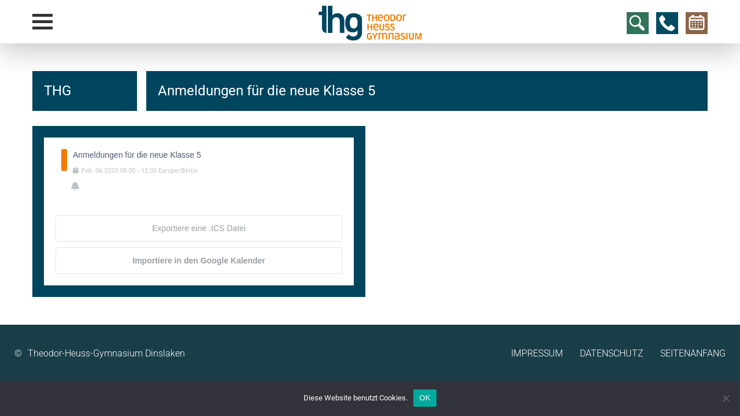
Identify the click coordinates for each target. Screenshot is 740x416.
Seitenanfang (693, 353)
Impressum (537, 353)
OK (424, 397)
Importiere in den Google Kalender (198, 260)
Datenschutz (611, 353)
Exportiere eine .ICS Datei (199, 228)
